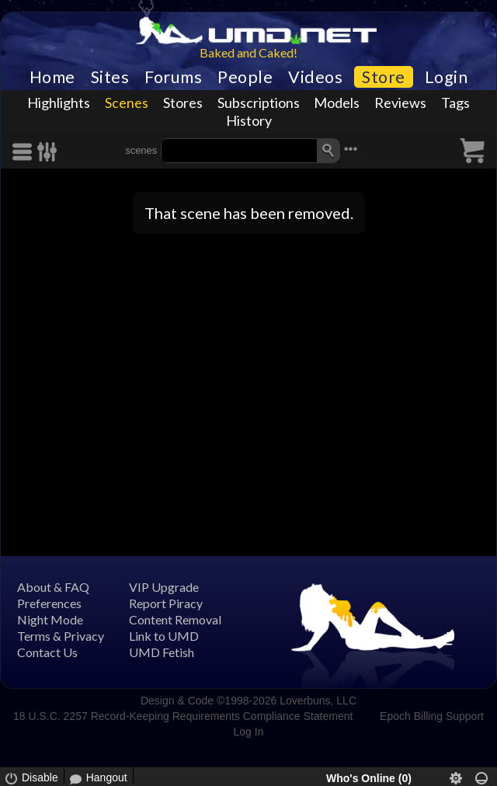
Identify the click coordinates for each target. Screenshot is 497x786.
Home (52, 77)
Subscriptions (258, 102)
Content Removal (175, 619)
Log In (249, 731)
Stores (183, 102)
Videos (315, 77)
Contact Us (47, 652)
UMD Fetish (161, 652)
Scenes (126, 102)
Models (337, 102)
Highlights (58, 102)
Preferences (49, 603)
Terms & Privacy (60, 635)
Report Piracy (166, 603)
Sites (110, 77)
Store (383, 77)
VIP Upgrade (164, 586)
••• (351, 148)
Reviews (400, 102)
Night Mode (50, 619)
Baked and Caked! (248, 52)
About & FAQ (53, 586)
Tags (455, 102)
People (245, 77)
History (249, 120)
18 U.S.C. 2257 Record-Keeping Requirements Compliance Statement (183, 716)
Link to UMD (164, 635)
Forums (173, 77)
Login (446, 77)
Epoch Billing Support (432, 716)
